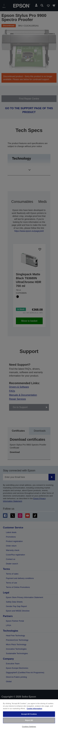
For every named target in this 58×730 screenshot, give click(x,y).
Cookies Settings (29, 726)
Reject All (29, 720)
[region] (29, 714)
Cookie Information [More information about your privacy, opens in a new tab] (34, 708)
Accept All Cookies (29, 714)
